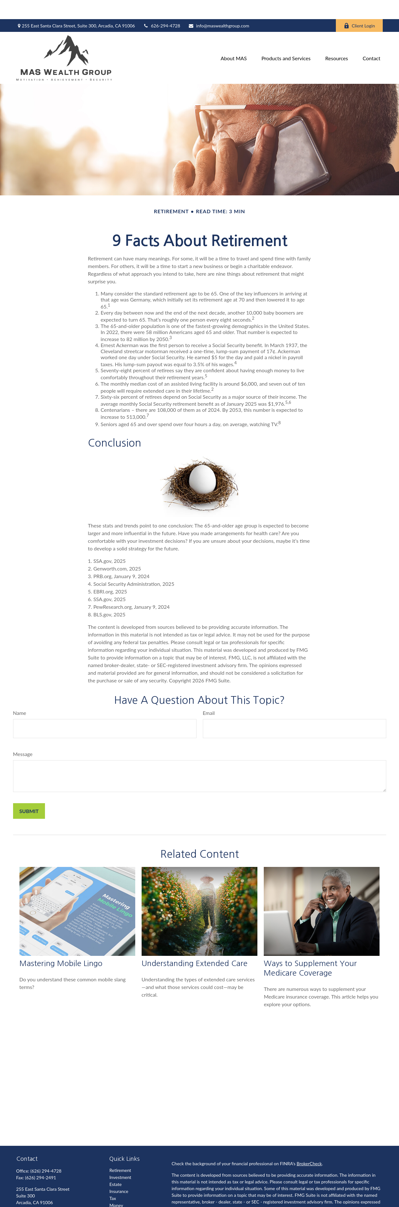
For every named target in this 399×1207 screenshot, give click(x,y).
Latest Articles (123, 1200)
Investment (120, 1158)
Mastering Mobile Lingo (60, 944)
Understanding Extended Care (195, 944)
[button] (233, 39)
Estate (115, 1165)
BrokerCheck (309, 1144)
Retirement (120, 1151)
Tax (112, 1179)
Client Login (359, 6)
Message (23, 735)
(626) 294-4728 (45, 1151)
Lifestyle (117, 1193)
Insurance (118, 1172)
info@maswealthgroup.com (218, 6)
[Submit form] (29, 792)
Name (19, 694)
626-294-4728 (161, 6)
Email (209, 694)
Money (116, 1186)
